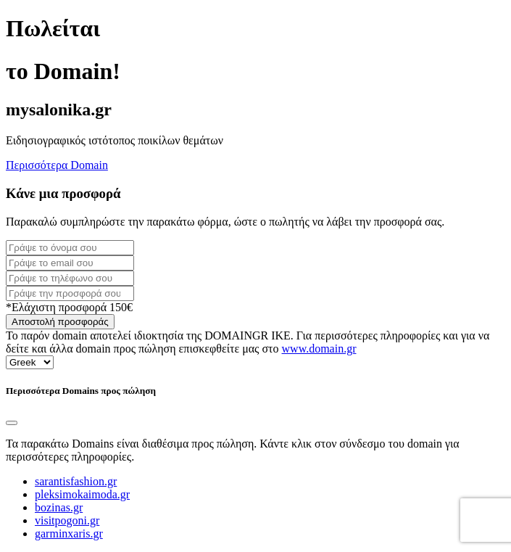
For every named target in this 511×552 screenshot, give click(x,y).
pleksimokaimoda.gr (82, 494)
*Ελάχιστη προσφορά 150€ (69, 307)
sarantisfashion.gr (76, 481)
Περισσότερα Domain (57, 165)
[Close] (11, 423)
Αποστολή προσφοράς (60, 321)
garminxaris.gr (69, 533)
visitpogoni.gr (67, 520)
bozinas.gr (59, 507)
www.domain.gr (319, 348)
